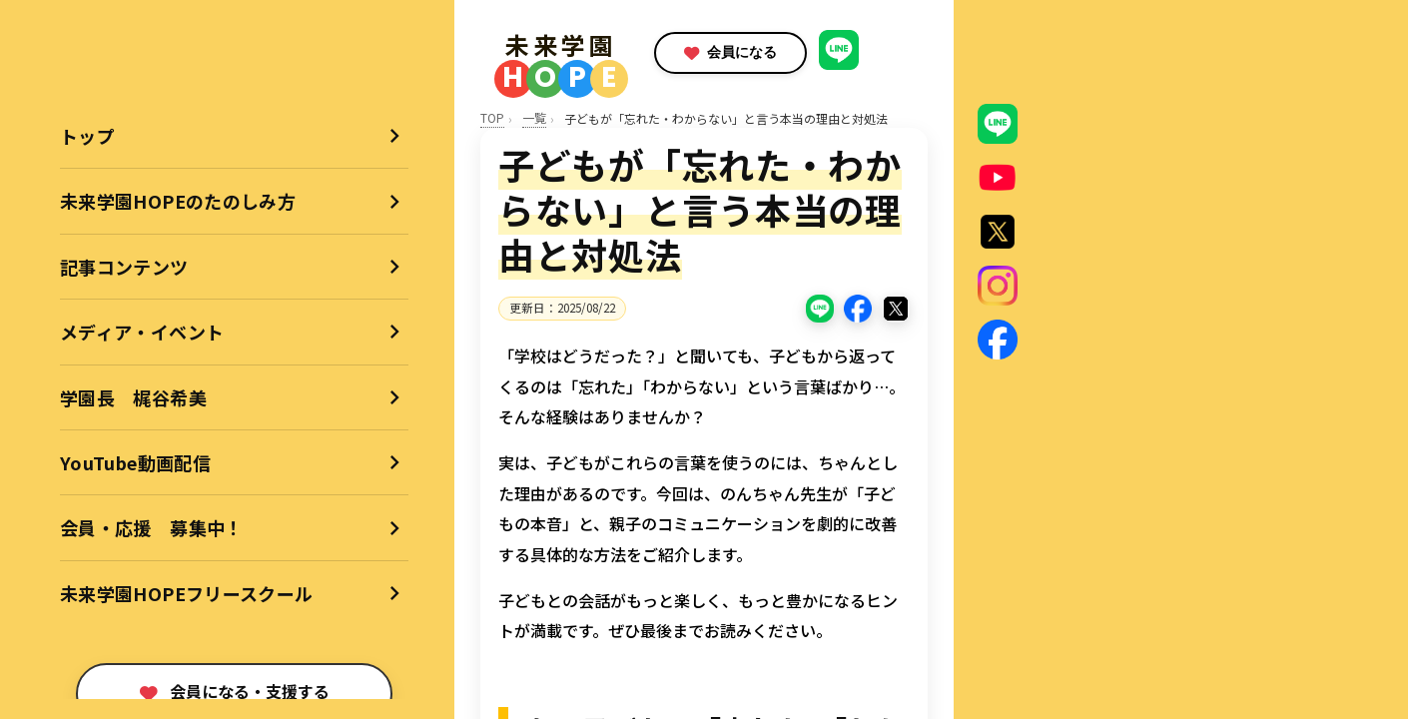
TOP (492, 117)
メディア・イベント (142, 332)
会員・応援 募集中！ (152, 527)
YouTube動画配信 (135, 462)
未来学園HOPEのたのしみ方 (178, 201)
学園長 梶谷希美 (133, 397)
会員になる (764, 52)
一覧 (534, 117)
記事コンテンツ (124, 267)
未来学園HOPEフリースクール (186, 593)
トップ (87, 136)
